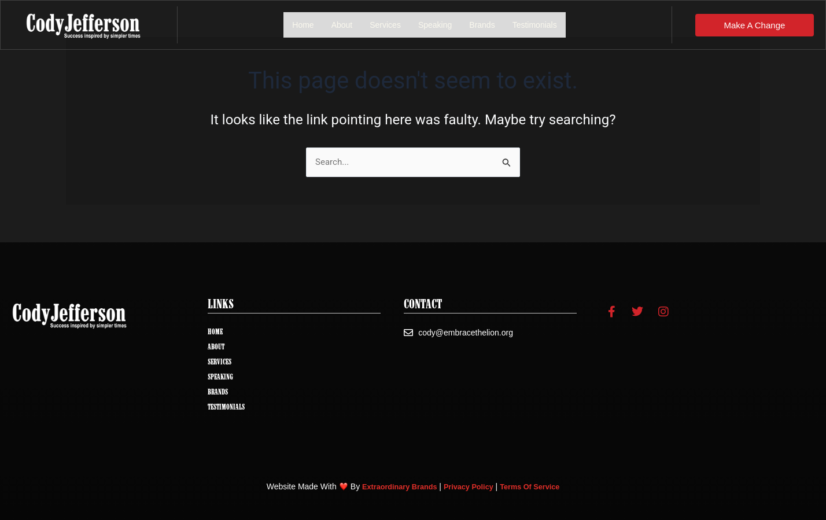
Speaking (435, 24)
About (342, 24)
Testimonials (534, 24)
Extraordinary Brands (393, 486)
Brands (482, 24)
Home (303, 24)
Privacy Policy (469, 486)
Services (385, 24)
